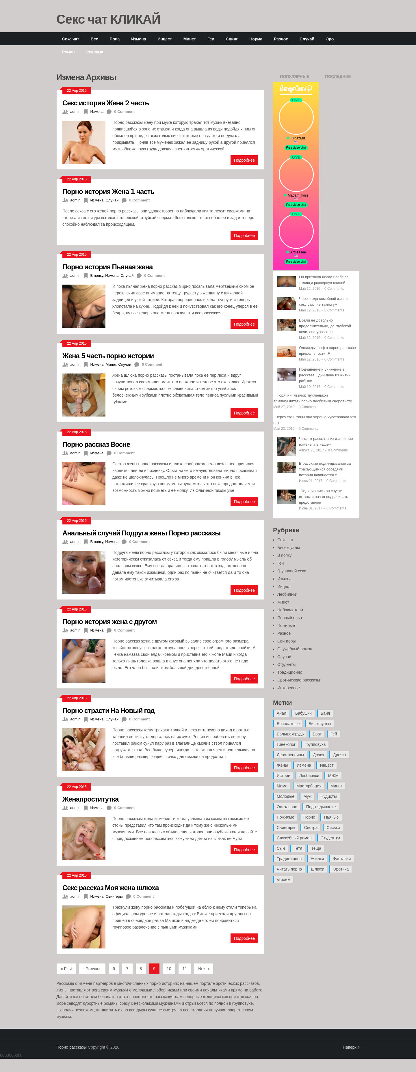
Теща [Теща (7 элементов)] (316, 848)
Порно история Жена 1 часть (108, 191)
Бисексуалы (288, 547)
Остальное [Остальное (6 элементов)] (287, 806)
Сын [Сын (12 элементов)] (281, 848)
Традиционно (289, 672)
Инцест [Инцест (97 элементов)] (327, 765)
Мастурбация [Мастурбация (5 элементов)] (309, 786)
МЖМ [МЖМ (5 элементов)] (333, 775)
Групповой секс (291, 571)
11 (185, 968)
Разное (281, 39)
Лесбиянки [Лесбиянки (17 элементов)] (309, 775)
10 (169, 968)
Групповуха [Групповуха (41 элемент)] (315, 744)
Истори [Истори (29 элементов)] (283, 775)
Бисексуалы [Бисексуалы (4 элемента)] (320, 723)
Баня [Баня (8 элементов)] (325, 713)
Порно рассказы (71, 1047)
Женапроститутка (90, 798)
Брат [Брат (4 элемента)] (317, 734)
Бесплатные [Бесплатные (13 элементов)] (288, 723)
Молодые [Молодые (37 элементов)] (285, 796)
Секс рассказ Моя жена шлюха (110, 887)
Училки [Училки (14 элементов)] (317, 858)
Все (94, 39)
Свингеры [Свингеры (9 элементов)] (286, 827)
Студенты (286, 664)
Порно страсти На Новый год (108, 710)
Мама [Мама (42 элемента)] (282, 786)
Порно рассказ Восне (96, 444)
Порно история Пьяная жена (107, 266)
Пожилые (286, 625)
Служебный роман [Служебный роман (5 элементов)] (294, 838)
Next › (203, 968)
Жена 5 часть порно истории (108, 355)
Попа (114, 39)
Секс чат (70, 39)
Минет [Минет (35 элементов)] (336, 786)
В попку (96, 275)
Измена (138, 39)
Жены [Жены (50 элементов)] (282, 765)
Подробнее (244, 160)
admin (75, 111)
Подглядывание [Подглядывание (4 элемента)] (321, 806)
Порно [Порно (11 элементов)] (309, 817)
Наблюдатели (290, 610)
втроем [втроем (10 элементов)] (283, 879)
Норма (255, 39)
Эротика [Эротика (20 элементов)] (341, 869)
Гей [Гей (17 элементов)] (333, 734)
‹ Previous (92, 968)
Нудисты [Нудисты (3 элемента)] (328, 796)
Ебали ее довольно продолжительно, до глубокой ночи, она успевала (325, 326)
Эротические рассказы (298, 680)
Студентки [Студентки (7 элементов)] (330, 838)
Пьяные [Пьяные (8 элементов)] (331, 817)
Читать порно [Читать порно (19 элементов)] (289, 869)
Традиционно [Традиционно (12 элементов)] (289, 858)
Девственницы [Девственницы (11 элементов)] (290, 754)
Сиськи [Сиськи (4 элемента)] (333, 827)
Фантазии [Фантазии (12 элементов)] (342, 858)
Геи (210, 39)
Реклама (94, 51)
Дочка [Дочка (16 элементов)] (318, 754)
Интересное (288, 688)
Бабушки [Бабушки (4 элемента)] (303, 713)
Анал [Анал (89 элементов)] (281, 713)
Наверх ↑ (351, 1047)
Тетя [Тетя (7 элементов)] (298, 848)
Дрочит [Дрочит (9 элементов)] (339, 754)
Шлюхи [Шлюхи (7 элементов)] (317, 869)
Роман (68, 51)
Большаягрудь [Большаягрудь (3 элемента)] (290, 734)
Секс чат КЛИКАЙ (108, 18)
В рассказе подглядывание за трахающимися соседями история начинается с (325, 469)
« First (66, 968)
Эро (330, 39)
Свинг (232, 39)
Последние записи (338, 78)
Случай (307, 39)
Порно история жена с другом (109, 621)
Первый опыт (289, 617)
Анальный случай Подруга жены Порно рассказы (141, 532)
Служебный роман (294, 649)
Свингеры (114, 896)
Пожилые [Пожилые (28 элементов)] (285, 817)
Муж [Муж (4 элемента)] (307, 796)
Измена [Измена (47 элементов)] (304, 765)
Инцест (164, 39)
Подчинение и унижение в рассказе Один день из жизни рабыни (324, 375)
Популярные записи (294, 78)
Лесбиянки (287, 594)
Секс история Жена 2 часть (105, 102)
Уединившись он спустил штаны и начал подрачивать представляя (323, 497)
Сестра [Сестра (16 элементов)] (311, 827)
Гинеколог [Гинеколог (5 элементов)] (286, 744)
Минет (189, 39)
